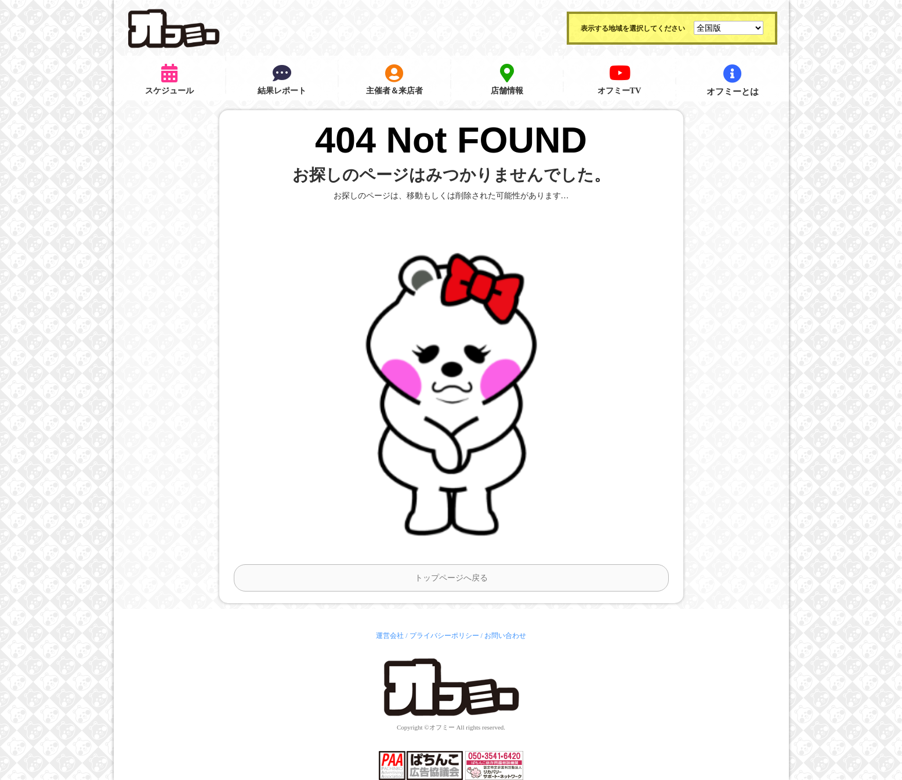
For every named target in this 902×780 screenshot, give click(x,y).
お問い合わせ (505, 636)
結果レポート (282, 80)
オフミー (442, 727)
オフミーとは (733, 80)
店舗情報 (507, 80)
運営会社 (390, 636)
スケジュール (169, 80)
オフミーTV (619, 80)
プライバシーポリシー (444, 636)
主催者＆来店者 (394, 80)
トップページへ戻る (451, 578)
